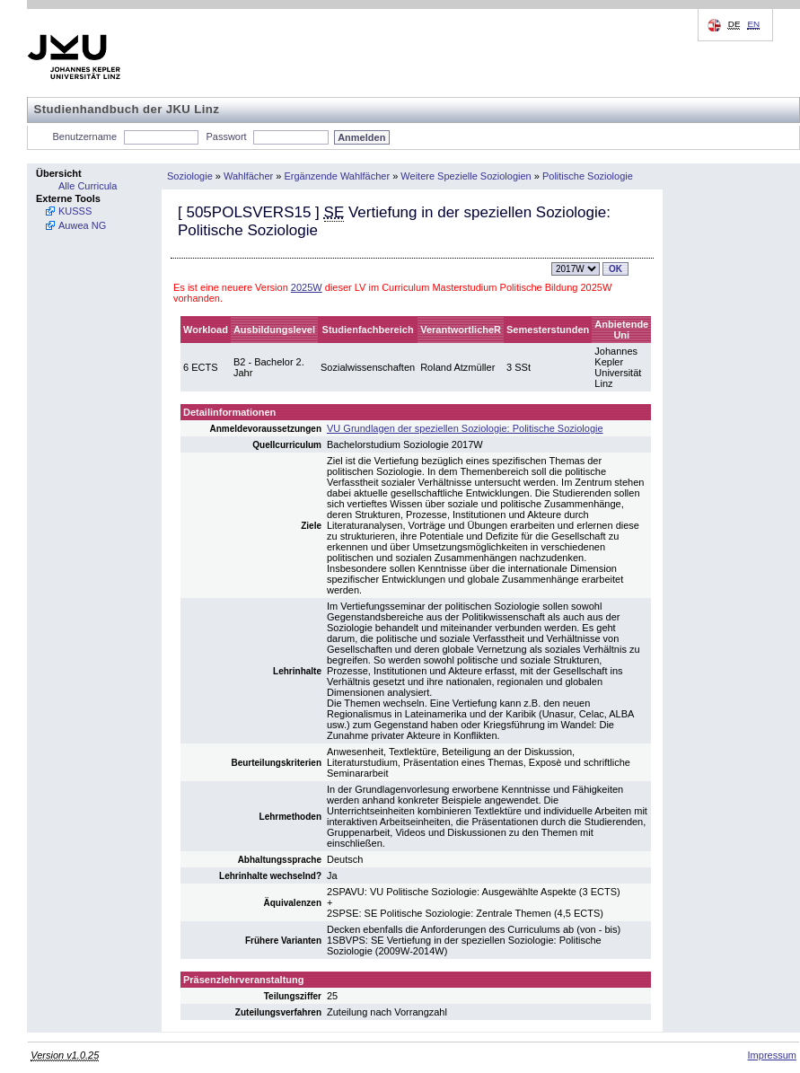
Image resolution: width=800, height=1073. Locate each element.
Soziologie (190, 176)
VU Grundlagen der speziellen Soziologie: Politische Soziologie (465, 428)
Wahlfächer (248, 176)
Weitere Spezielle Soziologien (465, 176)
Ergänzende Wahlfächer (338, 176)
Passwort (226, 136)
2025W (306, 287)
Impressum (772, 1055)
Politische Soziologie (587, 176)
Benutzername (85, 136)
